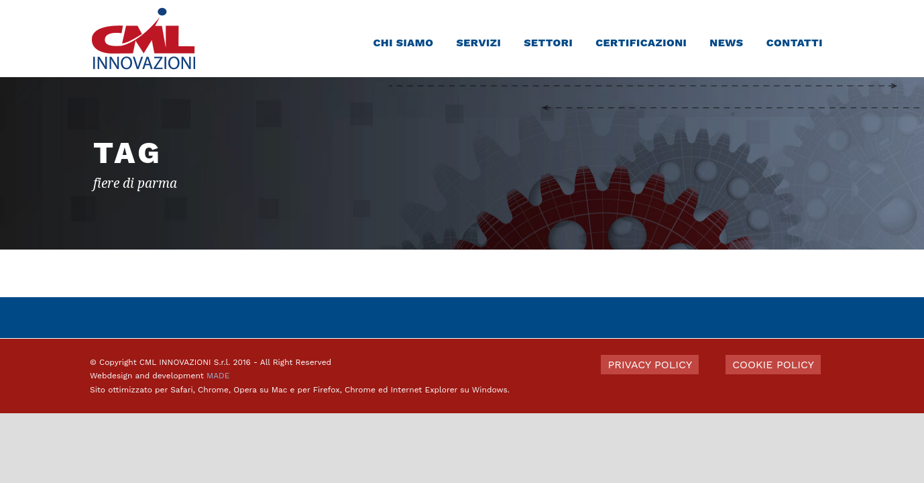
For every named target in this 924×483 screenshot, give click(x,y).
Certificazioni (641, 42)
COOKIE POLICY (773, 364)
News (726, 42)
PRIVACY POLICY (650, 364)
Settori (548, 42)
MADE (218, 375)
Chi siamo (403, 42)
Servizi (478, 42)
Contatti (794, 42)
